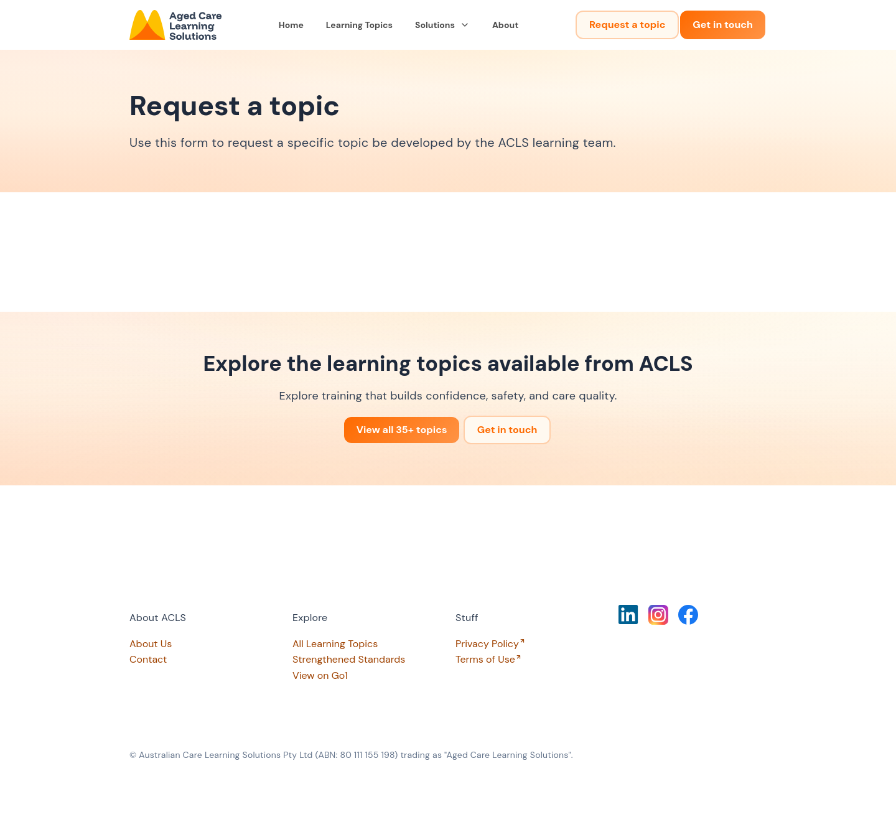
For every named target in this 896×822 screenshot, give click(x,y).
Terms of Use (485, 659)
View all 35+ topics (402, 429)
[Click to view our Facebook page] (688, 615)
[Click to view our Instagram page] (658, 615)
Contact (148, 659)
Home (291, 24)
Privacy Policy (487, 643)
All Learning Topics (335, 643)
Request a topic (627, 24)
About (505, 24)
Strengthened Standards (348, 659)
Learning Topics (359, 24)
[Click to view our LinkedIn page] (628, 614)
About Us (150, 643)
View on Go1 (320, 675)
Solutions (442, 24)
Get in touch (723, 24)
